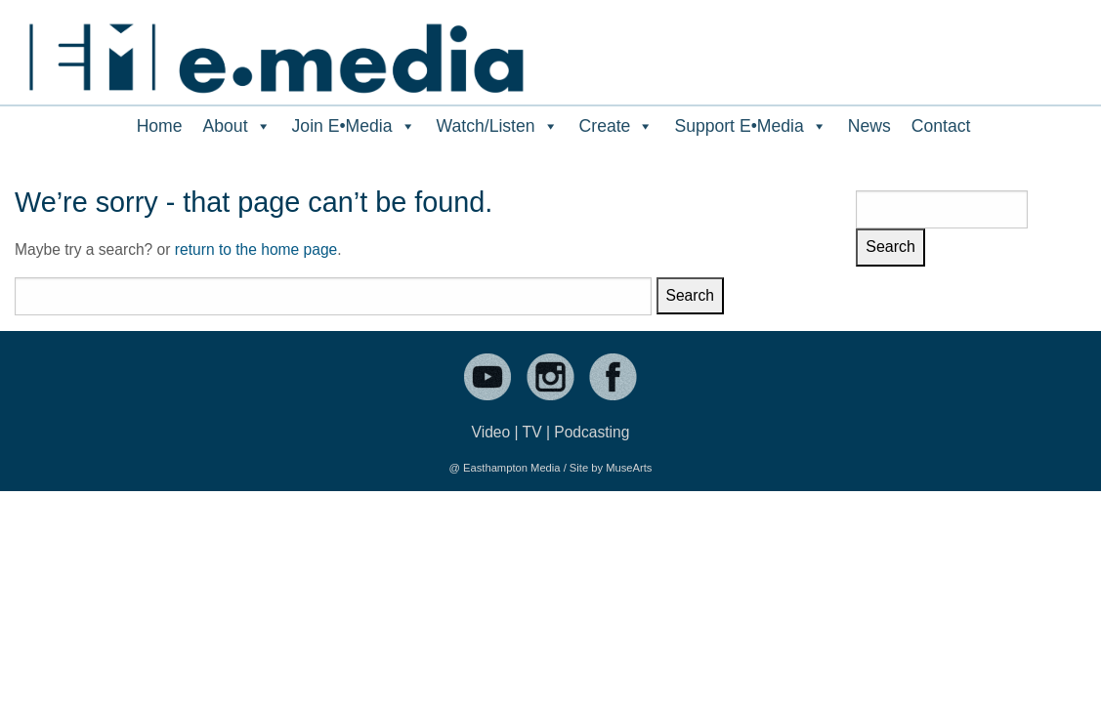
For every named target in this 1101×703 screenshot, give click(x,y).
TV (532, 432)
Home (160, 126)
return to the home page (256, 249)
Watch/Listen (498, 125)
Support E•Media (750, 125)
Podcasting (591, 432)
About (237, 125)
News (869, 126)
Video (491, 432)
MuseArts (629, 468)
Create (617, 125)
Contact (941, 126)
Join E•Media (354, 125)
